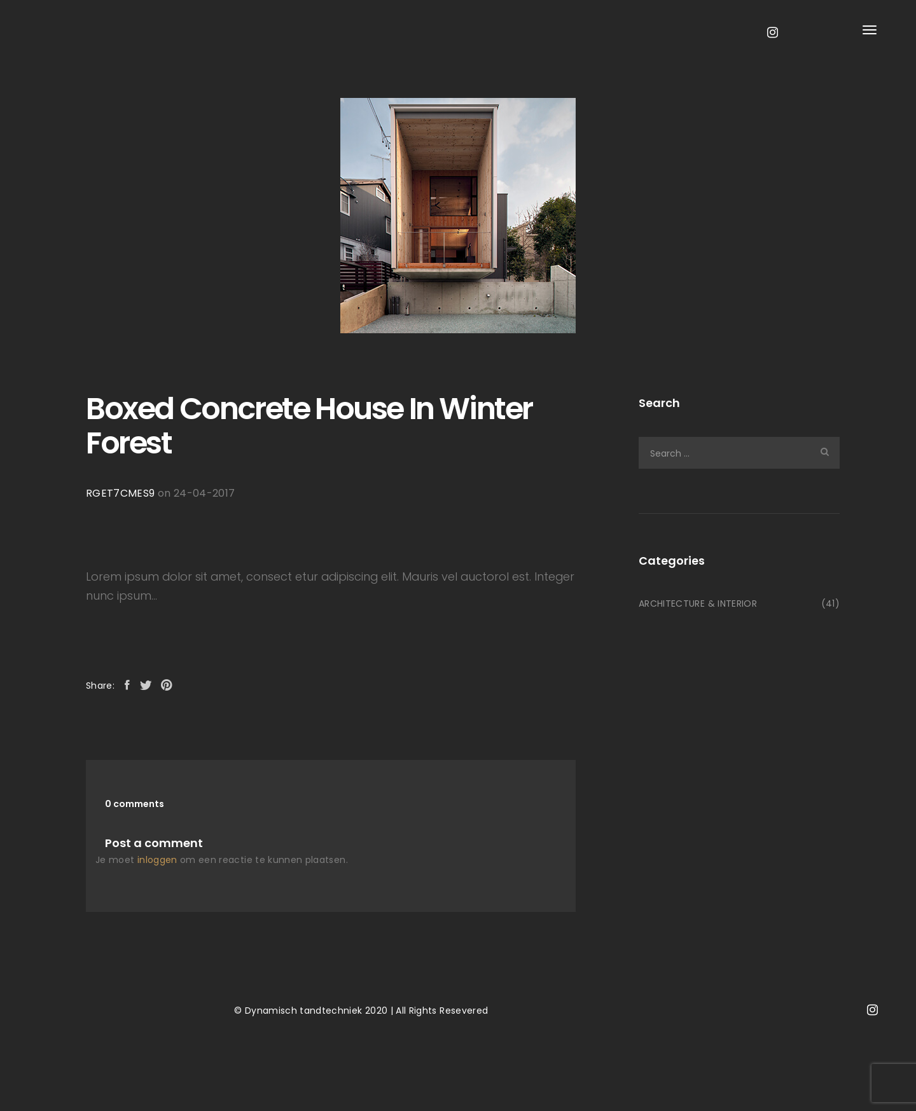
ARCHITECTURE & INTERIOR (698, 603)
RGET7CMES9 (120, 493)
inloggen (157, 859)
